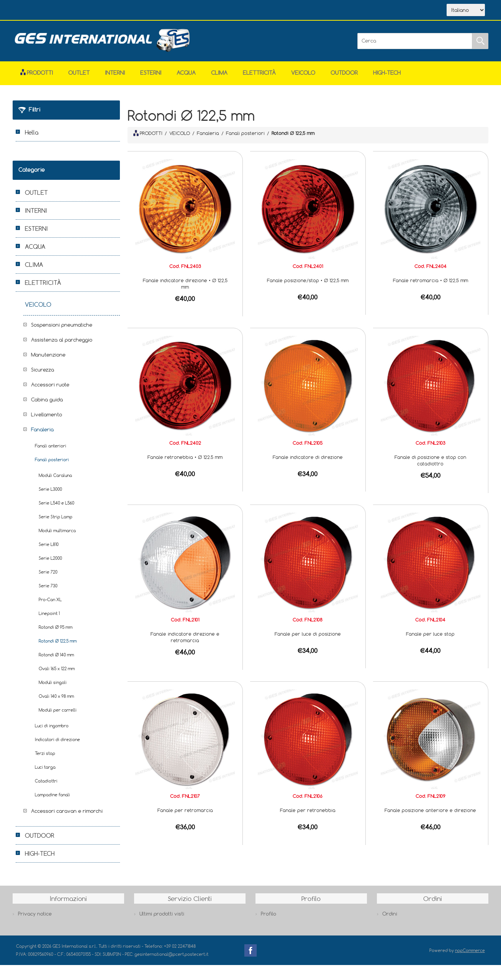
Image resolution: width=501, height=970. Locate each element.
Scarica (104, 11)
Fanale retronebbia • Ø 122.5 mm (185, 462)
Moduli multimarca (57, 535)
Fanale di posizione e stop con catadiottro (430, 465)
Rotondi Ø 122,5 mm (58, 646)
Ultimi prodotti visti (161, 918)
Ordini (389, 918)
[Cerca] (414, 46)
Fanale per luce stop (430, 639)
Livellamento (46, 419)
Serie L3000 (50, 494)
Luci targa (45, 772)
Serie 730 (48, 591)
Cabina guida (47, 404)
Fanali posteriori (52, 464)
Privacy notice (35, 918)
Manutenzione (48, 359)
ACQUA (186, 77)
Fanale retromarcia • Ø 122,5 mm (430, 285)
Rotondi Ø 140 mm (56, 660)
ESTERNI (150, 77)
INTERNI (115, 77)
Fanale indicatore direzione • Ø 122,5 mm (185, 288)
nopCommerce (470, 955)
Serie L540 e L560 (56, 508)
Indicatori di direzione (57, 744)
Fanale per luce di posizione (308, 639)
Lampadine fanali (52, 799)
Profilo (268, 918)
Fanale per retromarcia (185, 815)
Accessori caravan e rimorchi (67, 815)
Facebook (250, 955)
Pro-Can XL (50, 604)
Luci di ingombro (52, 730)
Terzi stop (45, 758)
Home (34, 11)
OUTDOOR (344, 77)
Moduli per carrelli (58, 715)
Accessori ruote (50, 389)
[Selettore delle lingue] (466, 13)
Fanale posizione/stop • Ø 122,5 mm (308, 285)
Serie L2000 (50, 563)
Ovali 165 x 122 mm (57, 673)
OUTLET (79, 77)
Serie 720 (48, 577)
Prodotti (36, 77)
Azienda (68, 11)
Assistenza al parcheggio (61, 344)
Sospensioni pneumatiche (61, 329)
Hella (31, 137)
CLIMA (219, 77)
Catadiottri (46, 786)
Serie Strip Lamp (55, 521)
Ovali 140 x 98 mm (56, 701)
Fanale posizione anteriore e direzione (430, 815)
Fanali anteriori (50, 451)
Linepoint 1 (49, 618)
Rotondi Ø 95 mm (55, 632)
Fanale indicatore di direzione (308, 462)
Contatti (140, 11)
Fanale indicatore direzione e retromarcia (185, 642)
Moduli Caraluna (55, 480)
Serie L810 (49, 549)
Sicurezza (42, 374)
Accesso (174, 11)
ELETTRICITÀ (259, 77)
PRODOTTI (147, 138)
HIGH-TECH (387, 77)
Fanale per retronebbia (308, 815)
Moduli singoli (53, 687)
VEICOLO (303, 77)
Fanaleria (42, 434)
